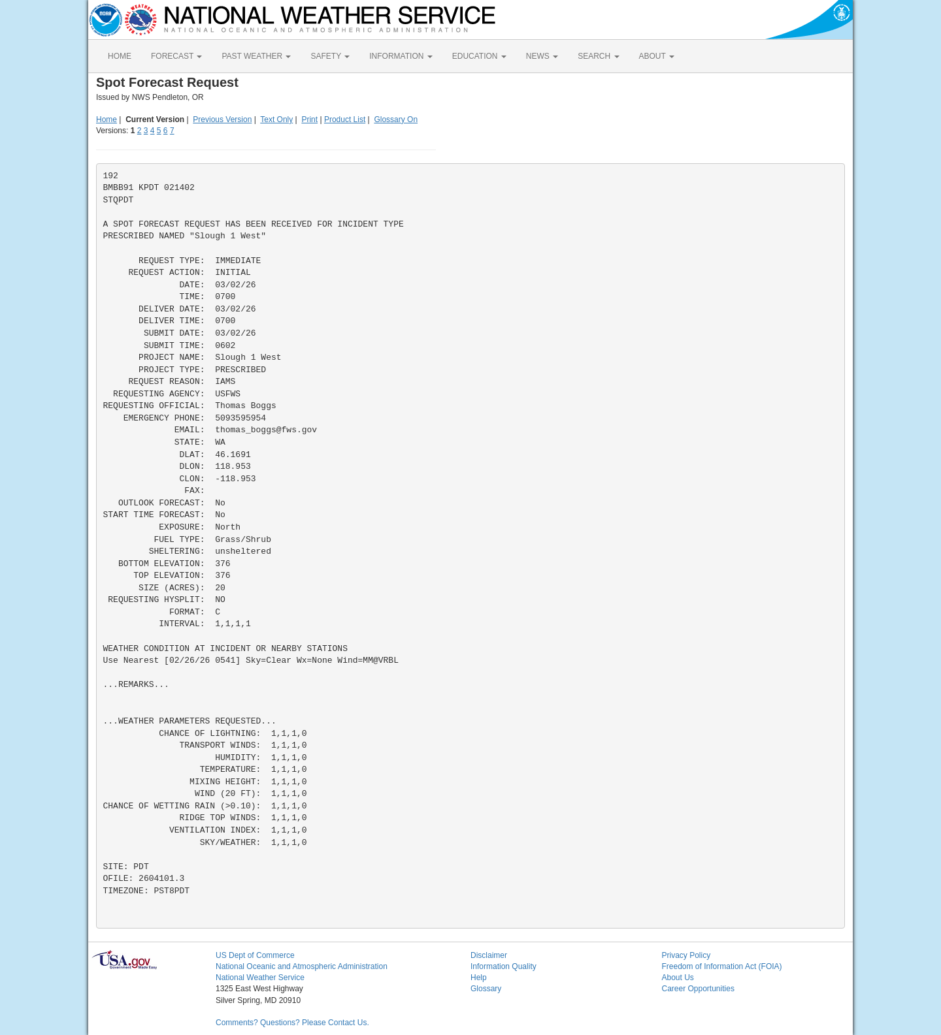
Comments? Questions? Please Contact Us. (292, 1022)
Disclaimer (488, 955)
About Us (678, 977)
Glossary (485, 988)
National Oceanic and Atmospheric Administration (302, 966)
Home (106, 119)
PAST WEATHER (256, 56)
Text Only (276, 119)
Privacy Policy (686, 955)
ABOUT (656, 56)
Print (309, 119)
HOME (119, 56)
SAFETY (330, 56)
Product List (344, 119)
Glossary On (396, 119)
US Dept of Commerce (255, 955)
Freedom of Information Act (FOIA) (722, 966)
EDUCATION (479, 56)
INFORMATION (400, 56)
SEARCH (598, 56)
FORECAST (176, 56)
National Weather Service (260, 977)
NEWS (542, 56)
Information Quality (503, 966)
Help (478, 977)
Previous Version (222, 119)
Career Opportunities (698, 988)
